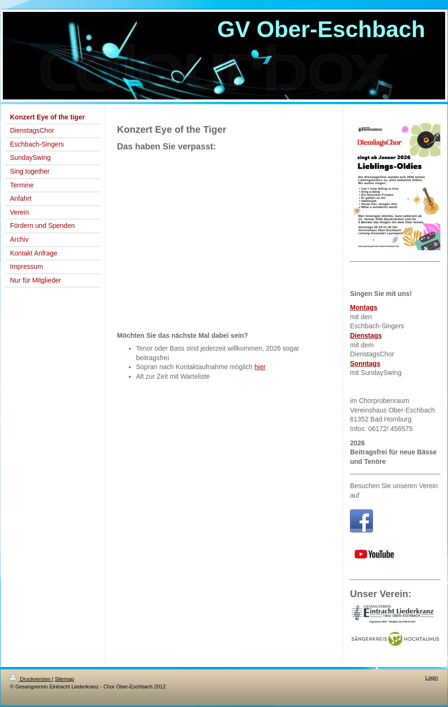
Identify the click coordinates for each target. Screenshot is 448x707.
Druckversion (31, 679)
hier (259, 367)
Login (431, 677)
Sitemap (64, 679)
